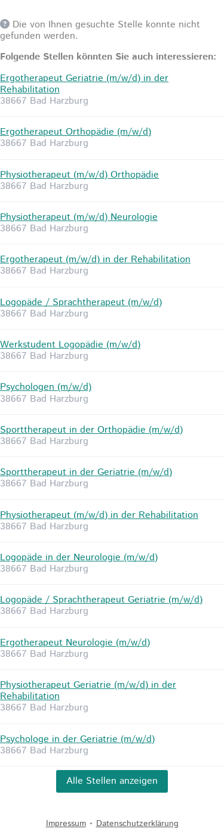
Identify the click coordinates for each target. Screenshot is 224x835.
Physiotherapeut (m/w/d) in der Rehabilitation (99, 515)
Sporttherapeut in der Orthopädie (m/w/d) (91, 430)
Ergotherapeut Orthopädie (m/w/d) (75, 132)
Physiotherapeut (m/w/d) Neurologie (79, 217)
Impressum (66, 824)
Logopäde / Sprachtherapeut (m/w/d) (81, 302)
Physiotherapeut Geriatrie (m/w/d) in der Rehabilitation (88, 690)
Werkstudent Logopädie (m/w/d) (70, 345)
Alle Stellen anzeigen (112, 781)
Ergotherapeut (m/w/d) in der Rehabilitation (95, 259)
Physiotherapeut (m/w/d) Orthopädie (79, 175)
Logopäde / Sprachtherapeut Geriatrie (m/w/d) (101, 600)
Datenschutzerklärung (137, 824)
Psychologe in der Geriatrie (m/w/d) (77, 739)
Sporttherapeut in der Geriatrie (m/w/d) (86, 472)
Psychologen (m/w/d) (45, 387)
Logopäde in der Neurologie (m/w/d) (79, 557)
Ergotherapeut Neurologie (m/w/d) (75, 643)
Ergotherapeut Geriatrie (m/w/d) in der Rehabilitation (84, 84)
